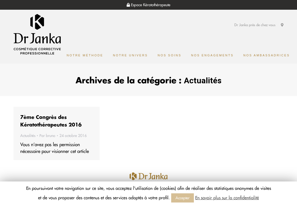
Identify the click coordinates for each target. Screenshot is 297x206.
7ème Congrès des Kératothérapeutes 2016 (51, 121)
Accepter (183, 198)
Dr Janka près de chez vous (259, 25)
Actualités (27, 136)
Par (47, 136)
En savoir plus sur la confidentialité (227, 198)
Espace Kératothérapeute (148, 5)
